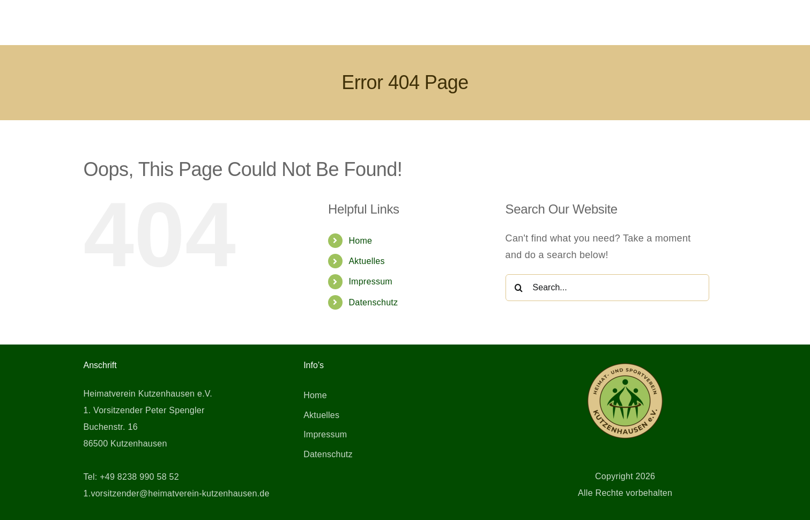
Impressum (370, 281)
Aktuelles (366, 261)
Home (360, 240)
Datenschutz (373, 302)
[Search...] (607, 287)
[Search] (519, 287)
